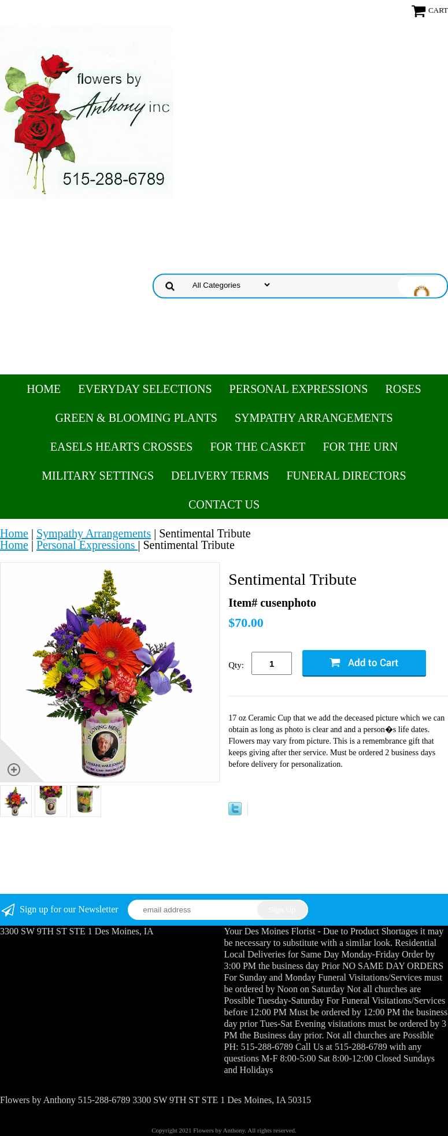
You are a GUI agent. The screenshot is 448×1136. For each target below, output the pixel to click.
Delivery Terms (220, 475)
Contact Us (224, 504)
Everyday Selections (145, 389)
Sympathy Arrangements (314, 417)
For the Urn (360, 446)
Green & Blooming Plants (136, 417)
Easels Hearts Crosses (121, 446)
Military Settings (98, 475)
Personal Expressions (298, 389)
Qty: (236, 665)
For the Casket (257, 446)
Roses (403, 389)
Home (44, 389)
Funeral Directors (346, 475)
